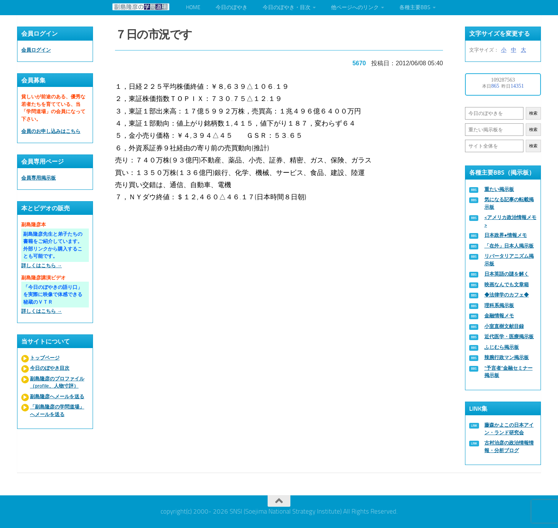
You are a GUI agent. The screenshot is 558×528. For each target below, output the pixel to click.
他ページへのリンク (355, 7)
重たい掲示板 (499, 189)
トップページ (45, 358)
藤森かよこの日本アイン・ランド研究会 (509, 428)
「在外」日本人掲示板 (509, 246)
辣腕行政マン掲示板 (506, 357)
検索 (533, 113)
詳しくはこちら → (41, 265)
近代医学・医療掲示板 (509, 336)
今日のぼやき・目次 (287, 7)
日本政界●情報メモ (505, 235)
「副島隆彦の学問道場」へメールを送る (57, 410)
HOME (193, 7)
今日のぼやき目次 (49, 368)
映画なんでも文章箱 (506, 284)
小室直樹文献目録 (504, 326)
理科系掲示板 (499, 305)
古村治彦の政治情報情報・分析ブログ (509, 446)
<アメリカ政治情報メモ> (510, 221)
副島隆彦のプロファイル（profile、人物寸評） (57, 382)
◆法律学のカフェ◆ (506, 295)
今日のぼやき (231, 7)
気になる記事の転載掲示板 (509, 203)
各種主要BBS (414, 7)
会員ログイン (36, 50)
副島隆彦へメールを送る (57, 396)
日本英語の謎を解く (506, 274)
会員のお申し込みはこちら (50, 131)
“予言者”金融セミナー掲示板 (508, 371)
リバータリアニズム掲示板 (509, 259)
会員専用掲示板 (38, 178)
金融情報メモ (499, 315)
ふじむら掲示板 (501, 347)
